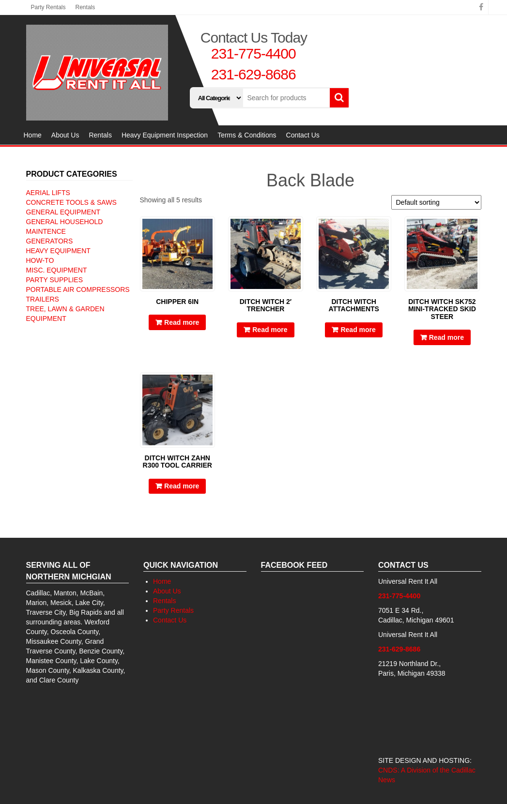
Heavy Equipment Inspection (165, 135)
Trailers (42, 299)
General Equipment (63, 212)
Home (33, 135)
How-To (40, 260)
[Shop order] (436, 202)
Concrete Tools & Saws (71, 202)
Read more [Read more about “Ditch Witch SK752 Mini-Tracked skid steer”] (446, 337)
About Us (65, 135)
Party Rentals (48, 7)
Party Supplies (54, 280)
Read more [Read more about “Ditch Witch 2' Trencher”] (269, 330)
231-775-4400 (253, 53)
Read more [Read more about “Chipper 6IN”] (181, 322)
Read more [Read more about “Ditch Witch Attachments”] (357, 330)
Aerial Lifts (48, 193)
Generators (49, 241)
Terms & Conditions (246, 135)
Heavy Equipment (58, 251)
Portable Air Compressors (78, 289)
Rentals (85, 7)
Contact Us (303, 135)
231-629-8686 (253, 74)
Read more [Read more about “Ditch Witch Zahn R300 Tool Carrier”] (181, 486)
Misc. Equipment (56, 270)
